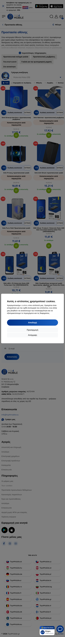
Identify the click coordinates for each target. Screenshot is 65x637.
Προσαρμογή (32, 330)
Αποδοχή (32, 322)
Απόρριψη (32, 335)
